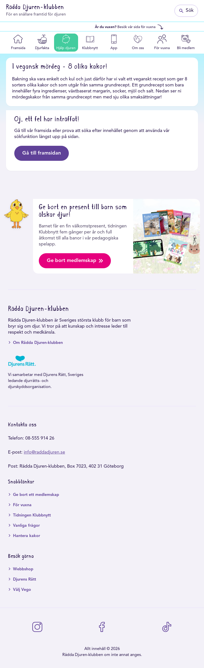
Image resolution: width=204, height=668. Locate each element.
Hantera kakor (26, 536)
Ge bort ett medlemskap (36, 495)
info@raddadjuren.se (44, 452)
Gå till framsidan (41, 153)
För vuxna (22, 505)
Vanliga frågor (26, 526)
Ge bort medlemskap (75, 260)
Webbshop (23, 569)
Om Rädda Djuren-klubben (38, 343)
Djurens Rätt (24, 580)
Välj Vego (22, 590)
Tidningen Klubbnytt (32, 515)
